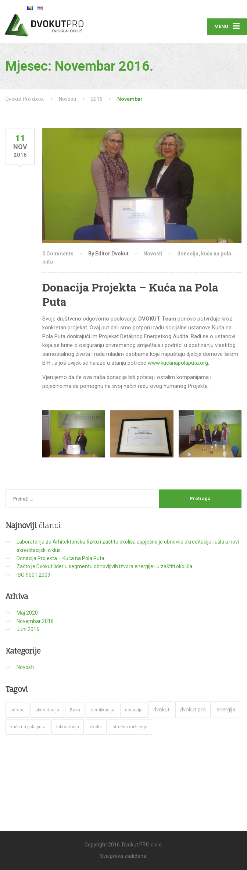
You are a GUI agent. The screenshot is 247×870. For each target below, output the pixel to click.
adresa (17, 709)
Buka (75, 709)
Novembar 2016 (35, 621)
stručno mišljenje (129, 726)
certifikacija (102, 709)
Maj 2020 (27, 613)
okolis (96, 726)
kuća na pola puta (28, 726)
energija (225, 709)
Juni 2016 (28, 629)
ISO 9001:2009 (33, 575)
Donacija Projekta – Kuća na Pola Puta (60, 558)
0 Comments (58, 254)
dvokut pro (193, 709)
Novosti (152, 254)
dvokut (161, 709)
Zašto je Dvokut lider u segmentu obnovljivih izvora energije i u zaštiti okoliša (104, 566)
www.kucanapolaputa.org (178, 363)
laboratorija (67, 726)
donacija (187, 254)
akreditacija (47, 709)
